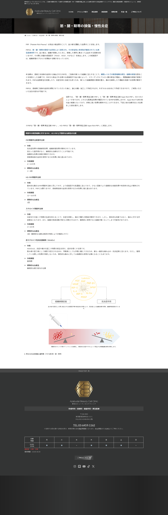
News (66, 477)
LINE (107, 429)
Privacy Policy (100, 477)
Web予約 (98, 429)
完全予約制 (82, 429)
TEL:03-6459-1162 (84, 425)
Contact (89, 477)
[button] (84, 371)
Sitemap (81, 477)
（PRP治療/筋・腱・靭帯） (44, 354)
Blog (73, 477)
